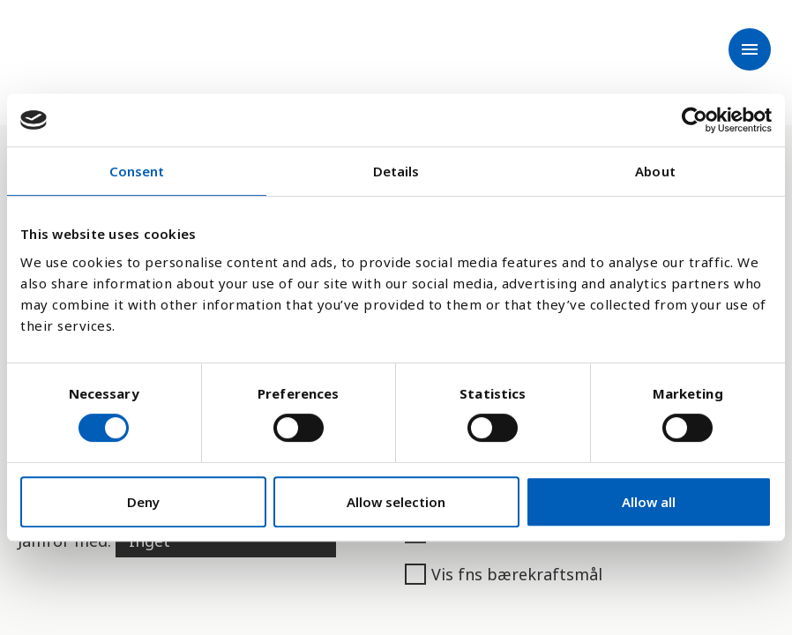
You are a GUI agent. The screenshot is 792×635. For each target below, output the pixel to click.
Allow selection (396, 502)
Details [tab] (396, 171)
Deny (143, 502)
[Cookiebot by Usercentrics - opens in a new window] (694, 120)
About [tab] (655, 171)
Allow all (649, 502)
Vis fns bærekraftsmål (503, 574)
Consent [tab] (137, 171)
